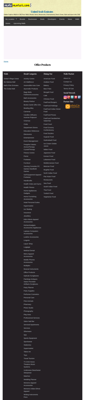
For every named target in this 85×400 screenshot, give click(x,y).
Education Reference (31, 131)
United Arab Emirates (42, 11)
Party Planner (29, 287)
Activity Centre (29, 79)
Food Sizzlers (49, 133)
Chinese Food (49, 99)
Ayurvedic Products (31, 89)
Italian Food (48, 149)
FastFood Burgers (50, 102)
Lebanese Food (49, 159)
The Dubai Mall (9, 89)
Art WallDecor (29, 82)
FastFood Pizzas (50, 115)
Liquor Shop (28, 244)
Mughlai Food (49, 170)
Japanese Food (49, 153)
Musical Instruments (31, 269)
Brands (22, 19)
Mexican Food (49, 166)
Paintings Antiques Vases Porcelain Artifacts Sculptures (31, 281)
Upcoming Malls (19, 23)
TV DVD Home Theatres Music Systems (29, 364)
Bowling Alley (28, 108)
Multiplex (27, 265)
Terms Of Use (69, 89)
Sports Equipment (30, 338)
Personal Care (29, 298)
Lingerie (27, 240)
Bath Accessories (30, 98)
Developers (52, 19)
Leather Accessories (31, 237)
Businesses (32, 19)
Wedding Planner (30, 379)
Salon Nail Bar (29, 321)
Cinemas (27, 121)
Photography (28, 311)
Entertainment (29, 138)
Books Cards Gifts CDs (32, 105)
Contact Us (68, 82)
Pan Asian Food (49, 176)
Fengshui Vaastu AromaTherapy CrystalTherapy (30, 146)
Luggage (27, 247)
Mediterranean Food (51, 163)
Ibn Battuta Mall (9, 82)
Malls (77, 19)
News (70, 19)
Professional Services (32, 318)
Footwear (27, 159)
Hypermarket (28, 206)
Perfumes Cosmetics (31, 294)
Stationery (27, 345)
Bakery (46, 85)
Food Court (48, 124)
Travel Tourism (29, 358)
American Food (49, 79)
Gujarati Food (49, 137)
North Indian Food (50, 173)
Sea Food (47, 183)
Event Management (31, 141)
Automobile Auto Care (32, 85)
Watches (27, 376)
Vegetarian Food (50, 197)
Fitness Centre (29, 153)
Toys (25, 355)
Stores (7, 23)
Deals (42, 19)
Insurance (27, 213)
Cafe (45, 95)
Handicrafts (28, 180)
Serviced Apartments (31, 325)
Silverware (27, 331)
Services (27, 328)
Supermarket (28, 348)
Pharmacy (27, 304)
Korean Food (48, 156)
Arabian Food (49, 82)
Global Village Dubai (11, 79)
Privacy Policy (69, 85)
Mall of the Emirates (11, 85)
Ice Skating (28, 209)
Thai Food (47, 190)
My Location (10, 19)
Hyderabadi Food (50, 140)
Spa (25, 335)
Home (6, 61)
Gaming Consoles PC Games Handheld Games (32, 168)
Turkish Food (48, 193)
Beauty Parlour (29, 101)
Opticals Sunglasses (31, 276)
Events (62, 19)
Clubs (26, 124)
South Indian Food (50, 186)
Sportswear (28, 341)
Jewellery (27, 216)
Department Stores (31, 127)
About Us (67, 78)
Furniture (27, 163)
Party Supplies (29, 291)
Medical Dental (29, 250)
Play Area (27, 314)
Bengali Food (48, 92)
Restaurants (48, 180)
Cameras (27, 111)
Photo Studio (28, 308)
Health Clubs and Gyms (32, 184)
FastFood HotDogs (51, 106)
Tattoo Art (27, 352)
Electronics (28, 134)
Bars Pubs (47, 89)
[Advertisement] (42, 42)
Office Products (29, 272)
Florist (26, 156)
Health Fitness (29, 187)
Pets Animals (28, 301)
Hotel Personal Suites (32, 202)
